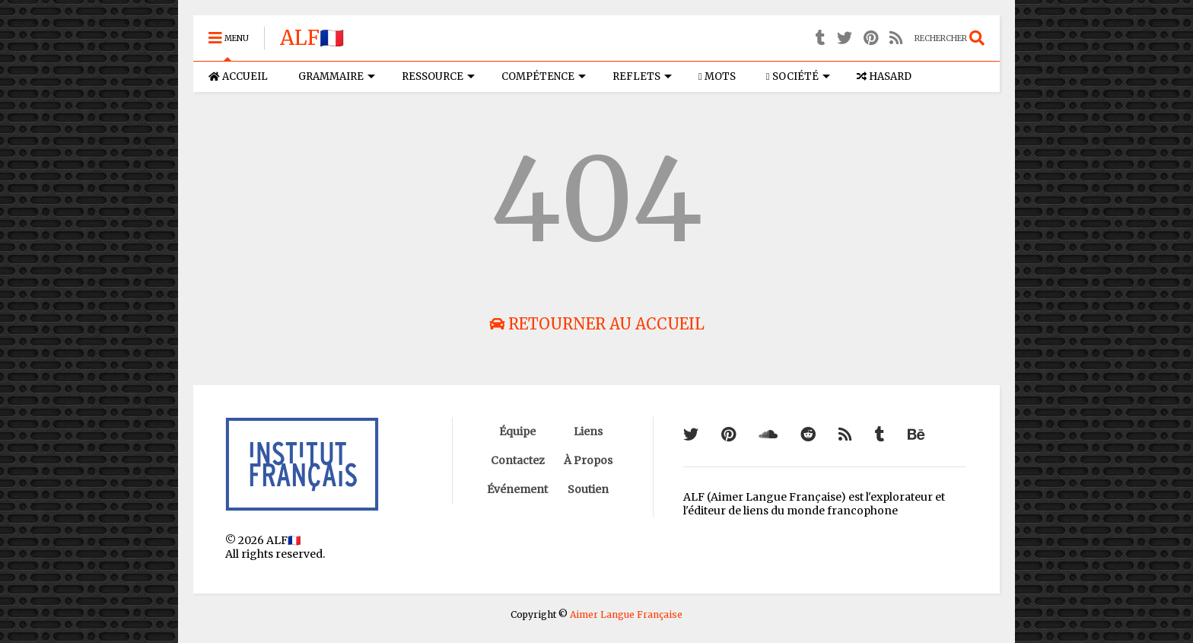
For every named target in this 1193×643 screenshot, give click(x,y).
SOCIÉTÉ (798, 76)
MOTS (717, 76)
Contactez (518, 460)
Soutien (588, 489)
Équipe (517, 431)
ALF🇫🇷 (312, 37)
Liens (588, 431)
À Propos (588, 460)
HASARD (884, 76)
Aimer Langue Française (626, 614)
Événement (517, 489)
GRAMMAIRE (336, 76)
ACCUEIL (238, 76)
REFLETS (642, 76)
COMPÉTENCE (543, 76)
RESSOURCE (438, 76)
